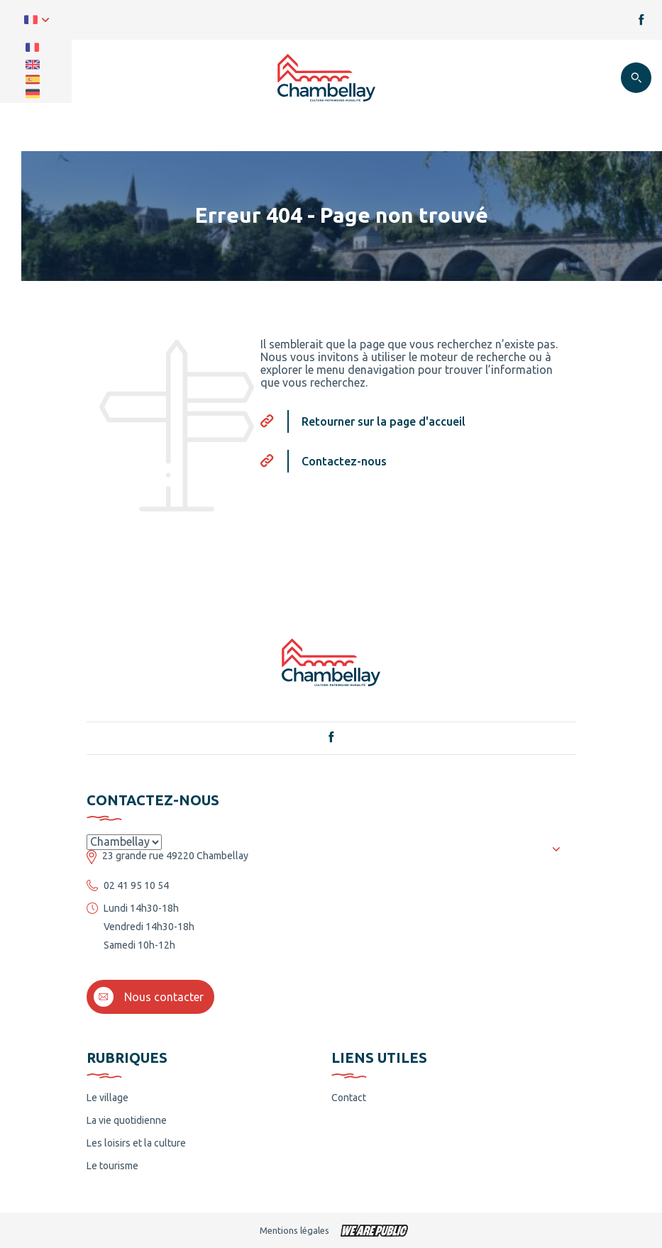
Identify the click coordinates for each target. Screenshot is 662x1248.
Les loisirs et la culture (136, 1143)
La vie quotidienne (127, 1120)
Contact (348, 1097)
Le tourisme (112, 1165)
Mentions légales (294, 1230)
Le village (107, 1097)
